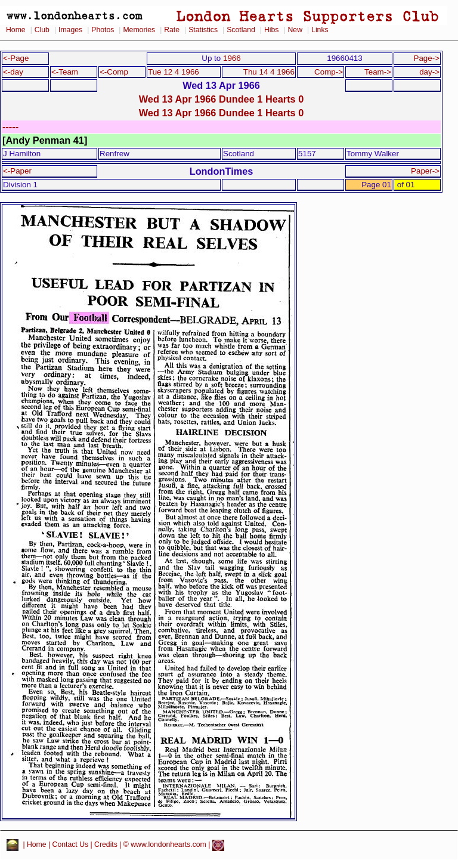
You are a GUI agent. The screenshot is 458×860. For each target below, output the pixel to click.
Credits (105, 845)
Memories (139, 30)
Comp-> (328, 71)
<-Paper (17, 170)
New (295, 30)
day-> (429, 71)
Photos (102, 30)
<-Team (64, 71)
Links (320, 30)
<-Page (16, 58)
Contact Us (70, 845)
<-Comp (114, 71)
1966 (232, 58)
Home (16, 30)
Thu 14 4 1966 (269, 71)
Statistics (203, 30)
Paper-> (425, 170)
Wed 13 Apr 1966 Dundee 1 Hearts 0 (221, 99)
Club (42, 30)
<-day (13, 71)
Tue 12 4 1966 (173, 71)
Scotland (241, 30)
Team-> (377, 71)
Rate (172, 30)
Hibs (271, 30)
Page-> (426, 58)
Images (70, 30)
